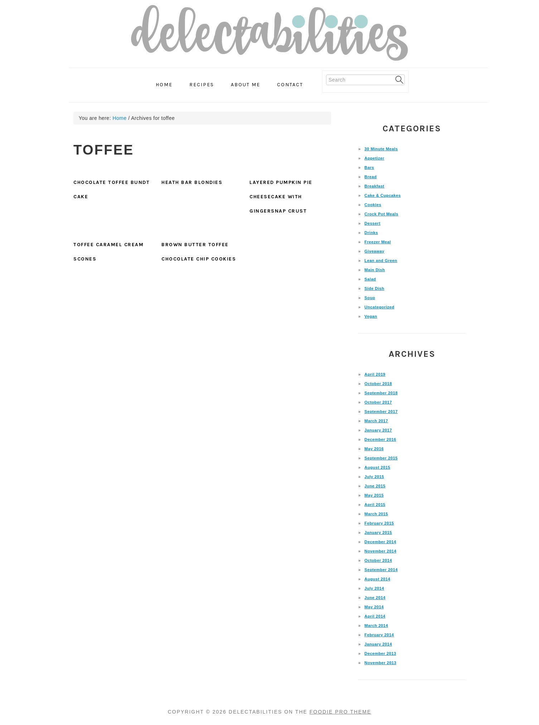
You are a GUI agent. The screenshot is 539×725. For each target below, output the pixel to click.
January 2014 (378, 644)
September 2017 (381, 411)
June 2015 (374, 486)
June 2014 (374, 597)
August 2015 (377, 467)
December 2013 (380, 653)
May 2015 (374, 495)
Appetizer (374, 158)
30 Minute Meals (381, 149)
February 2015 (379, 523)
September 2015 (381, 458)
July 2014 (374, 588)
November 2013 (380, 663)
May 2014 (374, 607)
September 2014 (381, 570)
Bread (370, 177)
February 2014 (379, 635)
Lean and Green (380, 260)
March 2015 (376, 514)
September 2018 (381, 393)
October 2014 (378, 560)
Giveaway (374, 251)
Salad (370, 279)
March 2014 (376, 625)
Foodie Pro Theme (341, 712)
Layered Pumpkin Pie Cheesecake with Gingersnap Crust (280, 196)
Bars (369, 167)
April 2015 (374, 504)
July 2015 (374, 477)
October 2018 (378, 383)
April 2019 (374, 374)
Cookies (372, 205)
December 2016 (380, 439)
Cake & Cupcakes (382, 195)
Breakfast (374, 186)
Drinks (371, 232)
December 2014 (380, 542)
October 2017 (378, 402)
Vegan (370, 316)
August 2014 (377, 579)
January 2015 (378, 532)
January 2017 (378, 430)
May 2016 (374, 449)
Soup (369, 298)
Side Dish (374, 288)
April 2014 (374, 616)
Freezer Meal (377, 242)
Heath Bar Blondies (191, 182)
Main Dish (374, 270)
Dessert (372, 223)
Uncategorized (379, 307)
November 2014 (380, 551)
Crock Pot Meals (381, 214)
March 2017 (376, 421)
